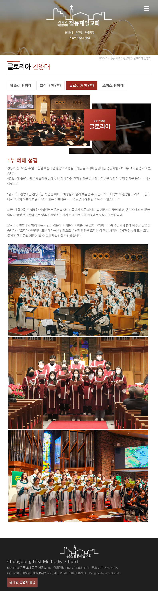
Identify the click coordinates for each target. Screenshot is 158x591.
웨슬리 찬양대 (21, 85)
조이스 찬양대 (113, 85)
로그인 (78, 32)
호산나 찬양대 (50, 85)
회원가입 (89, 32)
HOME (69, 32)
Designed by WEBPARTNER (105, 573)
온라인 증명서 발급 (79, 37)
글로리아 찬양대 (81, 85)
